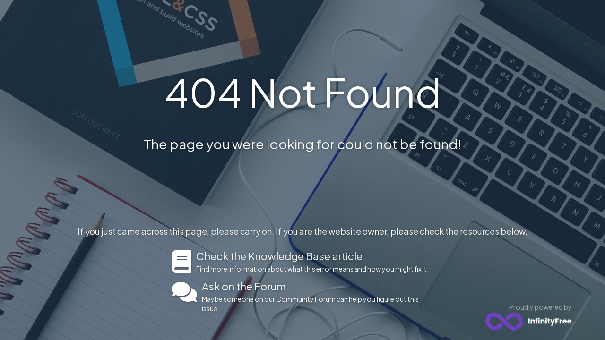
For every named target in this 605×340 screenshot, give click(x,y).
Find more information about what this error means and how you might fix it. (315, 261)
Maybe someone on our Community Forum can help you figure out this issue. (318, 296)
